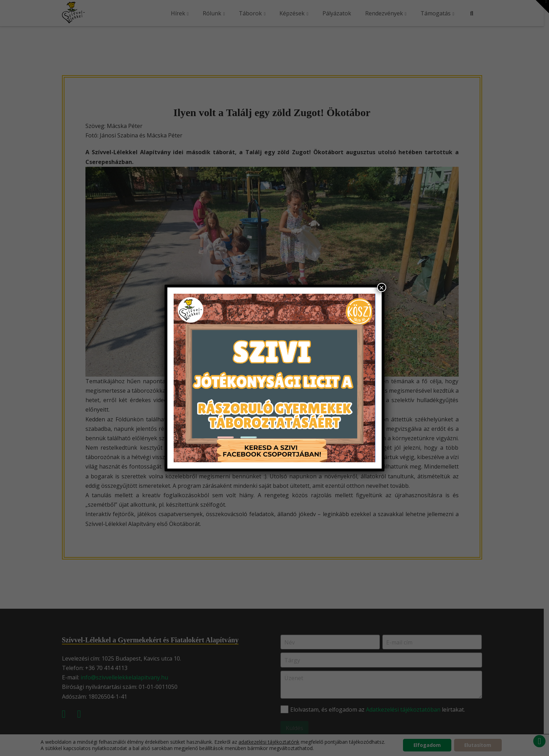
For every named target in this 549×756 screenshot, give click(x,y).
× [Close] (381, 287)
